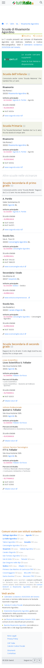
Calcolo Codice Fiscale (16, 646)
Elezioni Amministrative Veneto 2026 (20, 619)
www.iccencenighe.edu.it (14, 267)
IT (7, 24)
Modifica (26, 36)
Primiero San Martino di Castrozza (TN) (21, 569)
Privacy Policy (12, 639)
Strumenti (11, 650)
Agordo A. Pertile (19, 100)
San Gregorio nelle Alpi (15, 563)
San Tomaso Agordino (15, 556)
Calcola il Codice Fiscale (13, 605)
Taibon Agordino (12, 542)
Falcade (28, 559)
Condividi (37, 36)
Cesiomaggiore (12, 573)
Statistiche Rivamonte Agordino (16, 611)
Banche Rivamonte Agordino (15, 625)
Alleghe (25, 566)
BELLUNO (31, 573)
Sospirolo (12, 279)
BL (17, 24)
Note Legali (11, 636)
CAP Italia (11, 643)
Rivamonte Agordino (30, 24)
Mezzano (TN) (32, 576)
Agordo (11, 205)
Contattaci (11, 653)
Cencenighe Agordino (17, 242)
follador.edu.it (10, 401)
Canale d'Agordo (15, 310)
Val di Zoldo (11, 559)
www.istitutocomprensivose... (16, 298)
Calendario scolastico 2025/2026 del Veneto (21, 597)
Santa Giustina (12, 576)
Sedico (15, 286)
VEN (12, 24)
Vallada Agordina (30, 549)
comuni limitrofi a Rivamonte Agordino (22, 586)
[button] (40, 2)
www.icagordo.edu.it (13, 116)
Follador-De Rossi (20, 375)
